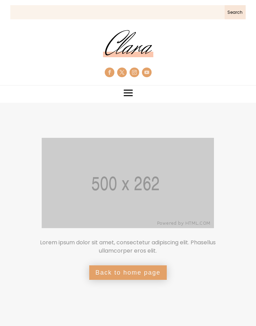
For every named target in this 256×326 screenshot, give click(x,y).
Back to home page (128, 272)
